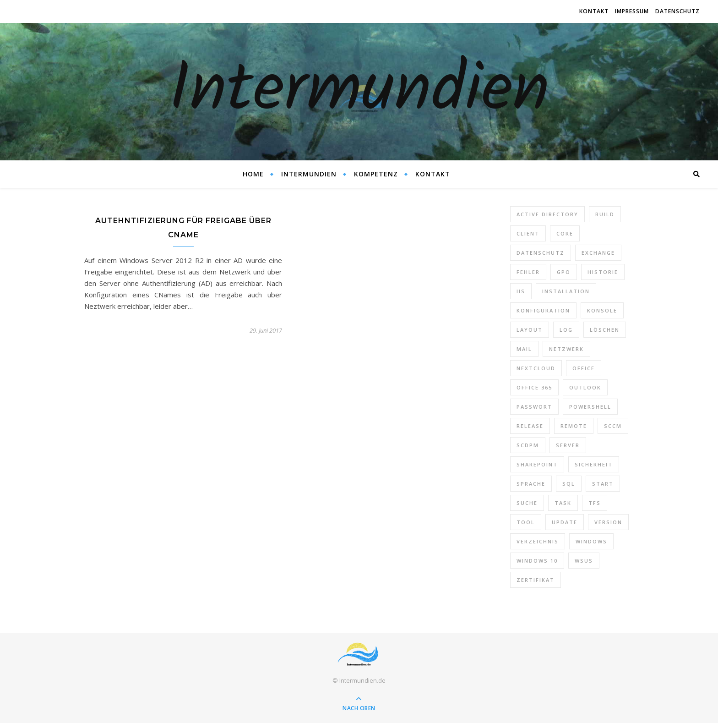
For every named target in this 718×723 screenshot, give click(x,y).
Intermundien (359, 91)
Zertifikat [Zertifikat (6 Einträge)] (536, 579)
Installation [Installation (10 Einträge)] (566, 291)
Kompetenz (376, 174)
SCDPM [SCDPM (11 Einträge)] (528, 445)
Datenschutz (677, 11)
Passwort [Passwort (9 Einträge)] (534, 406)
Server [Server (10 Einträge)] (568, 445)
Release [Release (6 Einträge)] (530, 425)
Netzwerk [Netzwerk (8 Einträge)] (566, 348)
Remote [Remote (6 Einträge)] (573, 425)
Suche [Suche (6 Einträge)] (527, 502)
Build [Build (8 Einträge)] (605, 214)
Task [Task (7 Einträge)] (563, 502)
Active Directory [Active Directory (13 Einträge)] (547, 214)
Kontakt (594, 11)
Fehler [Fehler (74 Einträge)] (528, 271)
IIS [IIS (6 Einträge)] (521, 291)
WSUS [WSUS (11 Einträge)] (584, 560)
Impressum (632, 11)
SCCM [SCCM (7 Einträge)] (613, 425)
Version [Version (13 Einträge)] (608, 522)
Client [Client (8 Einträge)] (528, 233)
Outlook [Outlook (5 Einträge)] (585, 387)
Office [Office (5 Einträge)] (583, 368)
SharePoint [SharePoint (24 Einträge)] (537, 464)
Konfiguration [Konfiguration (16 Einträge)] (543, 310)
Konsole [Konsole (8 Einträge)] (602, 310)
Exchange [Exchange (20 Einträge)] (598, 252)
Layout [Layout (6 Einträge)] (530, 329)
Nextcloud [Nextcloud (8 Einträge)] (536, 368)
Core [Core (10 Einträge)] (564, 233)
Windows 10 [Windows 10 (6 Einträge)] (537, 560)
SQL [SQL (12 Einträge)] (568, 483)
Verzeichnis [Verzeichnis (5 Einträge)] (538, 541)
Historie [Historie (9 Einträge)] (602, 271)
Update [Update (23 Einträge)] (564, 522)
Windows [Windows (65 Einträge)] (591, 541)
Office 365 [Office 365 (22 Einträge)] (534, 387)
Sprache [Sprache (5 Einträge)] (531, 483)
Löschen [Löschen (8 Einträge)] (605, 329)
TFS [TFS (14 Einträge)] (594, 502)
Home (253, 174)
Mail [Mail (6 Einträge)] (524, 348)
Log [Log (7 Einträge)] (566, 329)
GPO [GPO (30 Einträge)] (564, 271)
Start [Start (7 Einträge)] (603, 483)
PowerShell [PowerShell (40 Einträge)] (590, 406)
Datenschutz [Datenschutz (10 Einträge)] (541, 252)
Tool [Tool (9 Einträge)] (526, 522)
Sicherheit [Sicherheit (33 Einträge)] (594, 464)
